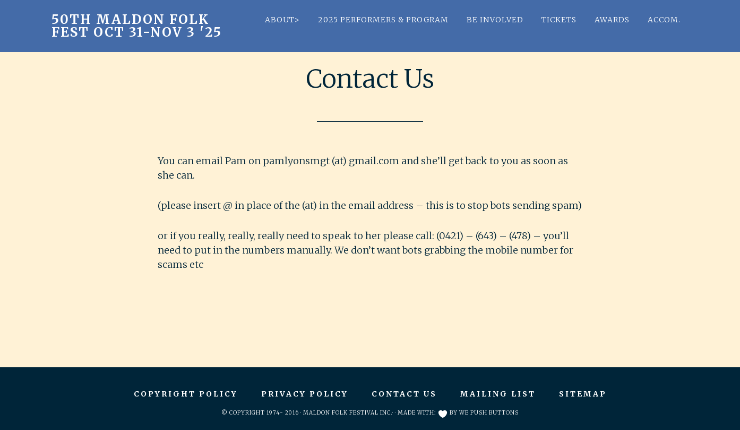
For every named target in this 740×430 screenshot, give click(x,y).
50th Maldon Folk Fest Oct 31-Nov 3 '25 (136, 25)
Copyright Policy (186, 394)
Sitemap (583, 394)
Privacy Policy (304, 394)
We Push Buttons (489, 412)
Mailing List (498, 394)
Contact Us (404, 394)
